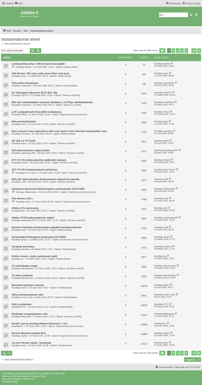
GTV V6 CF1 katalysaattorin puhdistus (35, 169)
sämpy (24, 239)
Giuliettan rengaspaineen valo (30, 313)
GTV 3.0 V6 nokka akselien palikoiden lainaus (39, 160)
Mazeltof (26, 379)
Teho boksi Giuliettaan (25, 83)
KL (22, 326)
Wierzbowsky (27, 268)
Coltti (23, 182)
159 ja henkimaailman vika (27, 294)
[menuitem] (19, 3)
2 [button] (173, 50)
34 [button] (194, 50)
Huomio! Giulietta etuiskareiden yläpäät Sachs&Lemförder (47, 227)
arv (22, 259)
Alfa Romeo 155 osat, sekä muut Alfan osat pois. (41, 73)
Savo (23, 345)
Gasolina (25, 249)
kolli (22, 211)
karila (27, 201)
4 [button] (182, 50)
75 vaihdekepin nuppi (24, 265)
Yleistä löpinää (64, 76)
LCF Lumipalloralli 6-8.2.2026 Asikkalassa (37, 111)
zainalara (25, 134)
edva (23, 124)
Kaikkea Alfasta (70, 67)
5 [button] (186, 50)
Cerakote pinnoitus (23, 246)
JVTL (23, 307)
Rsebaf (24, 162)
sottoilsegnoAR (28, 153)
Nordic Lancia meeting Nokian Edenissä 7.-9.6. (40, 323)
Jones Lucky (27, 297)
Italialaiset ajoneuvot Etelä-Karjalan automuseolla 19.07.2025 (48, 188)
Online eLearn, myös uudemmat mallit (34, 256)
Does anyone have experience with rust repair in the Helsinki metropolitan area (59, 131)
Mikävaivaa (26, 316)
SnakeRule (26, 105)
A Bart (24, 114)
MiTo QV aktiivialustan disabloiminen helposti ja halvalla (45, 179)
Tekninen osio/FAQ (71, 95)
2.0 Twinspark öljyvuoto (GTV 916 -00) (34, 92)
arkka (23, 143)
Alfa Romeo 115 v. (22, 198)
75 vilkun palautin (22, 275)
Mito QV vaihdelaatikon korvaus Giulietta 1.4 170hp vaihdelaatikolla (52, 102)
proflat (9, 379)
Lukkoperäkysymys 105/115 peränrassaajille (38, 63)
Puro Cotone (31, 173)
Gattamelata (30, 192)
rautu (23, 76)
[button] (162, 50)
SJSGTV (25, 95)
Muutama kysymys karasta (28, 285)
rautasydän (26, 85)
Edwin (24, 287)
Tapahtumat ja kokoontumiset (73, 114)
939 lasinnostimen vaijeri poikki (31, 150)
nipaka (24, 336)
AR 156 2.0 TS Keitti (23, 140)
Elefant (28, 67)
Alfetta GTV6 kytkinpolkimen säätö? (33, 217)
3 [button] (177, 50)
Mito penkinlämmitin (24, 121)
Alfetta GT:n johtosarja (25, 208)
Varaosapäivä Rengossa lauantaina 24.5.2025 (39, 237)
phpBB (31, 373)
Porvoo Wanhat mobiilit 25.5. (29, 333)
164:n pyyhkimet (21, 304)
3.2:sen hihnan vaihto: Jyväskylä (31, 342)
